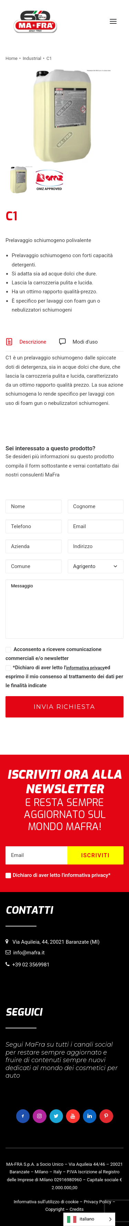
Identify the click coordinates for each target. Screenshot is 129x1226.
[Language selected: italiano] (89, 1219)
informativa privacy (85, 667)
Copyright (55, 1209)
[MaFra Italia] (35, 21)
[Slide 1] (19, 180)
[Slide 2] (49, 180)
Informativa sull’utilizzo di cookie (46, 1201)
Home (12, 58)
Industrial (32, 58)
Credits (76, 1209)
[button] (113, 21)
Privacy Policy (97, 1201)
